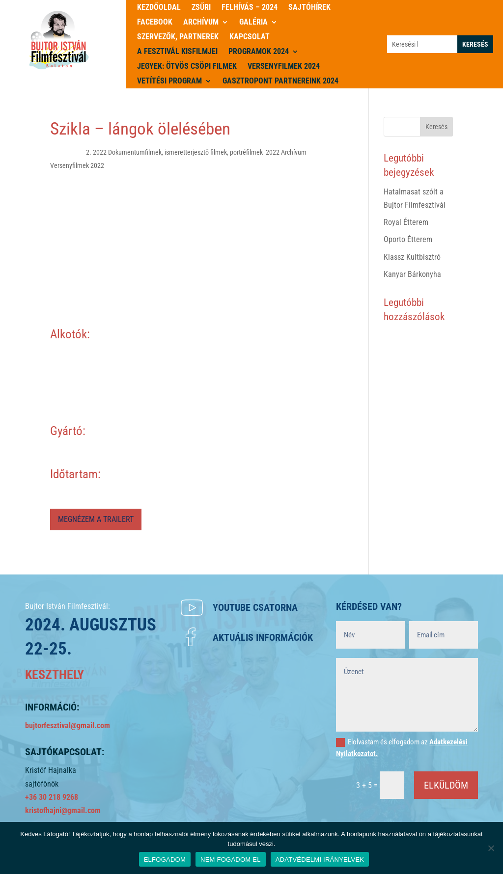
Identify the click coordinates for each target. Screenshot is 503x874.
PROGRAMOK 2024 (258, 52)
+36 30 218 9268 (51, 797)
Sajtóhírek (309, 8)
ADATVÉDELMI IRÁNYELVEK (320, 859)
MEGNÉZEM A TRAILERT (96, 519)
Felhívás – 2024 (250, 8)
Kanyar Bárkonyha (412, 274)
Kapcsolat (249, 37)
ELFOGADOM (165, 859)
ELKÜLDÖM (446, 785)
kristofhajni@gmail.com (63, 810)
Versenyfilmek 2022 (77, 165)
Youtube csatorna (255, 607)
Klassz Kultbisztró (412, 257)
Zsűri (201, 8)
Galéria (253, 23)
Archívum (201, 23)
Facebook (154, 23)
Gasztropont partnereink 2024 (280, 81)
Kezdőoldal (159, 8)
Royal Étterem (406, 222)
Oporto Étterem (408, 239)
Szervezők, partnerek (178, 37)
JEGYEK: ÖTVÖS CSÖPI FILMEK (187, 67)
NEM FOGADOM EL (230, 859)
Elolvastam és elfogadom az (402, 747)
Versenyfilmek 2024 (284, 67)
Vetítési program (169, 81)
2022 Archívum (286, 152)
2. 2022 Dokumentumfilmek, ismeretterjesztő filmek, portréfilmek (174, 152)
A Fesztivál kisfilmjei (177, 52)
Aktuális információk (263, 637)
